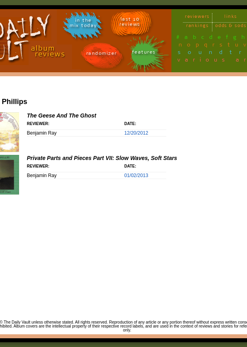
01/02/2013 (136, 175)
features (144, 53)
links (230, 17)
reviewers (197, 17)
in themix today (83, 24)
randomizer (101, 54)
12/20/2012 (136, 133)
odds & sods (231, 27)
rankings (197, 27)
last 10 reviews (129, 23)
